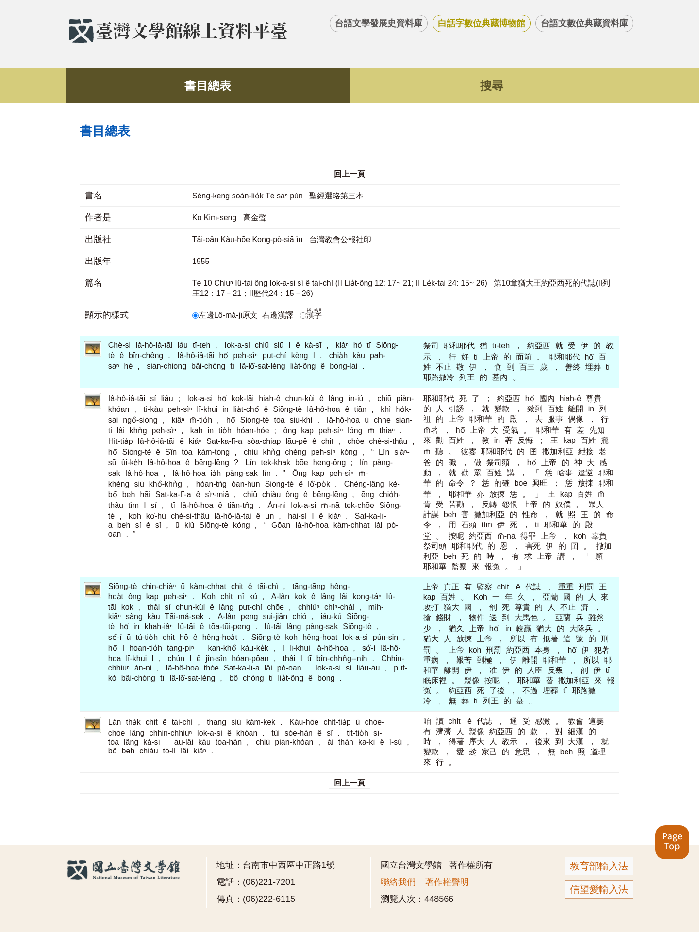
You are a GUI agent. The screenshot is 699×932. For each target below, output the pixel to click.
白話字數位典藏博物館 (481, 23)
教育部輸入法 (599, 866)
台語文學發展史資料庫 (378, 23)
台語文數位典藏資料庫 (584, 23)
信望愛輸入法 (599, 889)
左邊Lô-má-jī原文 (226, 315)
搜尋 (491, 85)
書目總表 (207, 85)
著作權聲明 (447, 882)
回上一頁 (349, 174)
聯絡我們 (398, 882)
